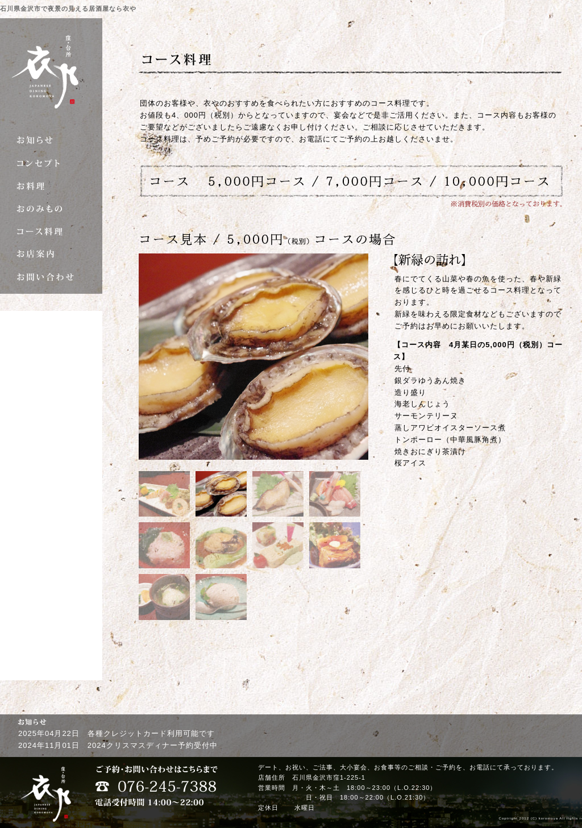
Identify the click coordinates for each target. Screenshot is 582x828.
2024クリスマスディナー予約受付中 (153, 745)
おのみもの (51, 208)
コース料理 (51, 231)
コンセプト (51, 163)
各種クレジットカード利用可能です (151, 733)
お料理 (51, 185)
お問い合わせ (51, 276)
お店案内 (51, 254)
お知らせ (51, 140)
